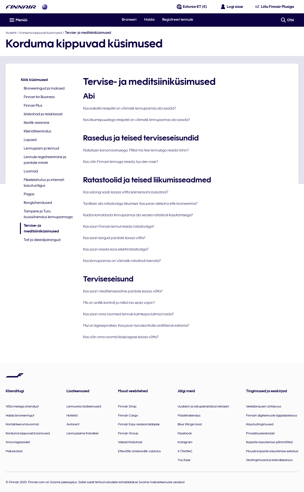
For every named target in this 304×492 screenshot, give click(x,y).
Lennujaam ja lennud (41, 148)
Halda (149, 19)
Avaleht (11, 33)
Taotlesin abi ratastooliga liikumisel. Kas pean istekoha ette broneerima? (140, 203)
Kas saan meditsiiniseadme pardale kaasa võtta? (122, 291)
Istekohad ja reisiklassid (43, 114)
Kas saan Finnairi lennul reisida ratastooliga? (118, 226)
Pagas (29, 194)
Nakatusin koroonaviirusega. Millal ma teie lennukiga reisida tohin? (136, 150)
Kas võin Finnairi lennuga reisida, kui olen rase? (120, 162)
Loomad (31, 171)
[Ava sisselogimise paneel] (232, 6)
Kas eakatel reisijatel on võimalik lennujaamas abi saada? (129, 108)
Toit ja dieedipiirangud (42, 240)
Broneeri (129, 19)
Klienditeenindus (37, 131)
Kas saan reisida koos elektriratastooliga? (115, 249)
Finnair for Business (39, 97)
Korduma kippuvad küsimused (40, 33)
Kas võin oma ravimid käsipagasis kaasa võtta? (120, 337)
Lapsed (30, 140)
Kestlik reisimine (36, 122)
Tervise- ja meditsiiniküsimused (39, 228)
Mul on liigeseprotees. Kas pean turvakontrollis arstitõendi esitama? (136, 325)
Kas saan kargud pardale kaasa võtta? (114, 238)
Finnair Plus (33, 105)
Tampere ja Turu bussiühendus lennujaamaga (48, 214)
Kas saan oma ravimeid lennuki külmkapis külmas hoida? (128, 314)
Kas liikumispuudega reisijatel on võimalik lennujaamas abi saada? (136, 120)
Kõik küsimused (34, 80)
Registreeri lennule (177, 19)
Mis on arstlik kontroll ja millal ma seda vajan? (119, 303)
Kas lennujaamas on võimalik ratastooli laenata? (122, 261)
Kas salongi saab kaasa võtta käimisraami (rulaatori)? (125, 192)
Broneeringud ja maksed (44, 88)
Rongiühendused (38, 203)
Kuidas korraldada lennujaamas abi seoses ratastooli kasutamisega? (138, 215)
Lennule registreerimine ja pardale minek (45, 160)
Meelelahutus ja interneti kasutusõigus (44, 183)
